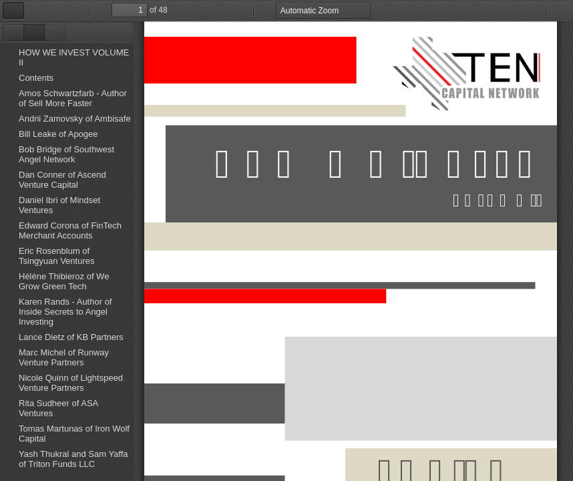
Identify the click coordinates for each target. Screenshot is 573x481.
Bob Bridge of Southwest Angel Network (66, 154)
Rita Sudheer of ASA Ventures (58, 408)
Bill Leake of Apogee (58, 134)
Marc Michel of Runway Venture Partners (64, 357)
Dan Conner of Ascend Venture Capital (62, 180)
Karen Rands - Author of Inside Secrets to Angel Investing (65, 312)
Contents (36, 78)
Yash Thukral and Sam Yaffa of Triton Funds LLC (73, 459)
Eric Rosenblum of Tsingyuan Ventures (56, 256)
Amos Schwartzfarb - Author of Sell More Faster (73, 98)
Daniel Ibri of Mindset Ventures (59, 205)
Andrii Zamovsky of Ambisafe (75, 119)
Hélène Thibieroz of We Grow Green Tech (64, 281)
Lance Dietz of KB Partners (71, 337)
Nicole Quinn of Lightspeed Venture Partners (71, 383)
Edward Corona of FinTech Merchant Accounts (70, 230)
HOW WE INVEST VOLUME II (74, 57)
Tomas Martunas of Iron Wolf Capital (74, 434)
